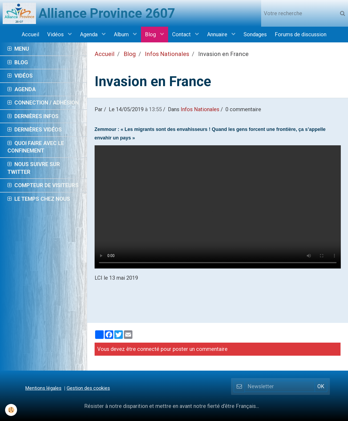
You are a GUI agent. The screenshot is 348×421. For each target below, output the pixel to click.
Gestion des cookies (88, 388)
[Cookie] (11, 410)
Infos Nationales (167, 54)
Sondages (255, 34)
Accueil (30, 34)
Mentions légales (43, 388)
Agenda (89, 34)
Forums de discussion (300, 34)
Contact (182, 34)
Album (122, 34)
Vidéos (56, 34)
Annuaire (218, 34)
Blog (151, 34)
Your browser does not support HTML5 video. (218, 206)
